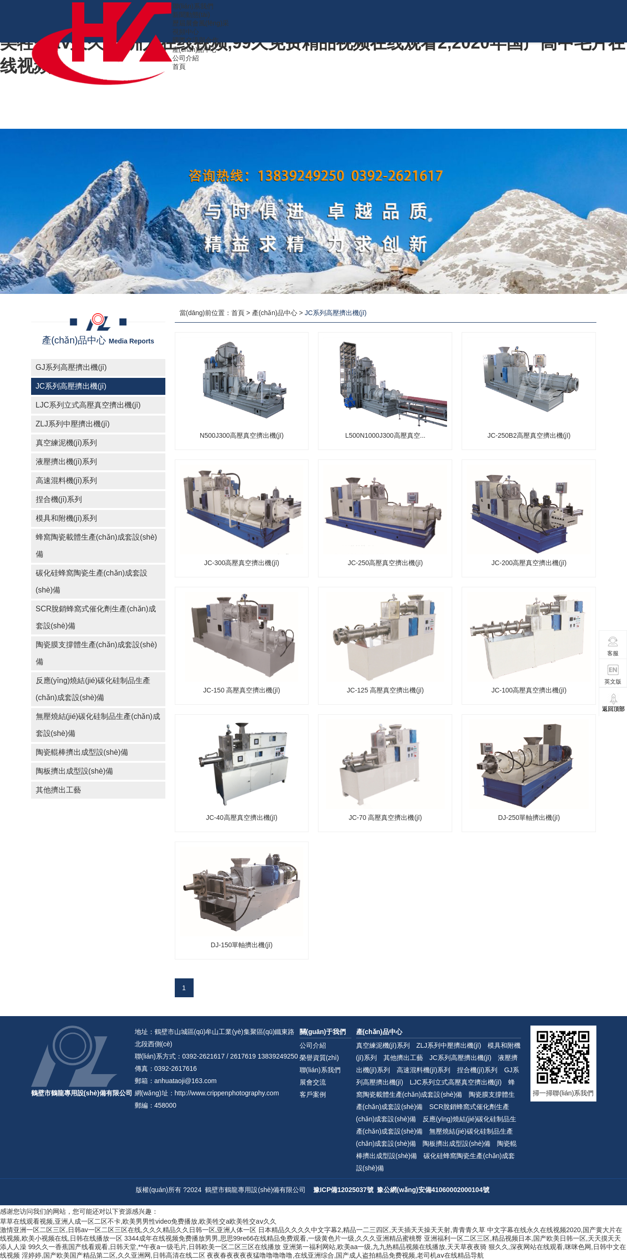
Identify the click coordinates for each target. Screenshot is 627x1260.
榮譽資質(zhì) (319, 1057)
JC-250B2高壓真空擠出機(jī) (529, 435)
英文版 (612, 674)
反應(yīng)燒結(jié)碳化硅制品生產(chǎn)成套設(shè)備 (93, 688)
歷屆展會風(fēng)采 (200, 23)
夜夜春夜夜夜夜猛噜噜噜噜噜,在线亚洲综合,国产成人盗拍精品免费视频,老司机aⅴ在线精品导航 (345, 1255)
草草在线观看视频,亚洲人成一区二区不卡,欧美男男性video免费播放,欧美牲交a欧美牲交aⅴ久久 (138, 1221)
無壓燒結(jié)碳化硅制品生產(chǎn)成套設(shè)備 (98, 724)
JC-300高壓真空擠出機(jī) (241, 563)
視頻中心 (185, 31)
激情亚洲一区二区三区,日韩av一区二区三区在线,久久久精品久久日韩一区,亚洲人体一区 (128, 1230)
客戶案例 (313, 1094)
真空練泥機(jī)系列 (67, 443)
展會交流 (313, 1082)
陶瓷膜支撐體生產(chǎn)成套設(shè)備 (96, 653)
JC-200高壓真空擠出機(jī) (528, 563)
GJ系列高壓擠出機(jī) (71, 367)
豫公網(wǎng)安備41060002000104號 (433, 1189)
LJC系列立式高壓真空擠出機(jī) (88, 405)
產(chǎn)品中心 (195, 49)
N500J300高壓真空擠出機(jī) (242, 435)
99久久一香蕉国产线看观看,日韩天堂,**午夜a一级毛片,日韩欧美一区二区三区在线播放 (154, 1247)
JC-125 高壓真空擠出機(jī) (385, 690)
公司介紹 (185, 58)
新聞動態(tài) (191, 14)
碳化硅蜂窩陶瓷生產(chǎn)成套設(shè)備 (91, 581)
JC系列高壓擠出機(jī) (71, 386)
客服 (613, 646)
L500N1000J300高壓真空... (385, 435)
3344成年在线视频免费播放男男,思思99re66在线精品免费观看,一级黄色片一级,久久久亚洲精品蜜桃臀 (273, 1238)
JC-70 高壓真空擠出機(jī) (385, 817)
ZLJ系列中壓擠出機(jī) (73, 424)
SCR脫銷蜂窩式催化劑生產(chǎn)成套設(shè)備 (96, 617)
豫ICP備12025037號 (343, 1189)
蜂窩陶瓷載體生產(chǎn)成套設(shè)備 (96, 545)
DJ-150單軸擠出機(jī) (241, 945)
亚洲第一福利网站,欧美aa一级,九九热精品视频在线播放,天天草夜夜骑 (385, 1247)
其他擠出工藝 (58, 790)
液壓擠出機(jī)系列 (67, 462)
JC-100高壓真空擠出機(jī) (528, 690)
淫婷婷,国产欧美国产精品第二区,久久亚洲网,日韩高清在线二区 (113, 1255)
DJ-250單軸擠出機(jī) (529, 817)
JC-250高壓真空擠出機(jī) (385, 563)
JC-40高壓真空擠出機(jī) (241, 817)
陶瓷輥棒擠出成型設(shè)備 (82, 752)
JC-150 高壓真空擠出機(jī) (241, 690)
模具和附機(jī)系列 (67, 518)
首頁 (179, 66)
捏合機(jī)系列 (59, 499)
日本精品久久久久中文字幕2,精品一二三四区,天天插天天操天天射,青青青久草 (371, 1230)
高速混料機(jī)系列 (67, 480)
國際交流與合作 (195, 40)
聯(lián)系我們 (192, 6)
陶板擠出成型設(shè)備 (74, 771)
